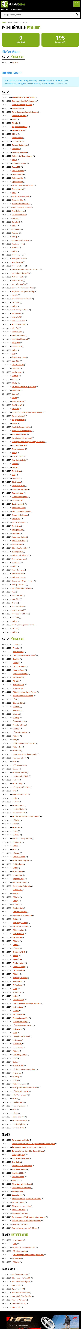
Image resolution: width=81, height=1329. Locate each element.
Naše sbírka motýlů (20, 1121)
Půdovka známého (19, 1084)
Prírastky (16, 644)
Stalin (15, 1033)
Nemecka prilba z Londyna (22, 431)
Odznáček (16, 303)
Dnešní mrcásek (18, 504)
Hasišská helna (18, 809)
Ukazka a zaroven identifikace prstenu (27, 1003)
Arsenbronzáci (17, 262)
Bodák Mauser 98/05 (20, 1274)
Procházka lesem (18, 266)
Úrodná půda (17, 875)
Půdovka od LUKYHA (20, 1091)
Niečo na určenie (18, 335)
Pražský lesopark (18, 211)
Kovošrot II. (17, 992)
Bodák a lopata (18, 864)
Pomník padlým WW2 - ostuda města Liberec (28, 1217)
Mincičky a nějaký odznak (21, 588)
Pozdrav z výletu (18, 244)
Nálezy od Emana (18, 577)
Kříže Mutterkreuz (19, 765)
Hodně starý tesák (19, 758)
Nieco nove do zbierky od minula (25, 754)
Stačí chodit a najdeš (20, 548)
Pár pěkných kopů (18, 324)
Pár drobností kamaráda (21, 273)
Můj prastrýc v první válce (21, 1206)
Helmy (15, 831)
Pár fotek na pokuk (20, 1251)
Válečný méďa (17, 1191)
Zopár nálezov (17, 596)
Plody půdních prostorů (21, 1036)
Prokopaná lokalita (19, 259)
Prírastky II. (17, 842)
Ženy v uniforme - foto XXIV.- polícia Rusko (27, 1147)
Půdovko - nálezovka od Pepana (24, 692)
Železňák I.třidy (18, 685)
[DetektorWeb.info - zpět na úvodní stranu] (16, 4)
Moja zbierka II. (18, 934)
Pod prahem (16, 229)
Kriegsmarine (18, 688)
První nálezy (16, 471)
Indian (15, 996)
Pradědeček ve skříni (20, 1018)
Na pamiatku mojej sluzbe (22, 915)
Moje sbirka (17, 710)
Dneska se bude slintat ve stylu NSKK (26, 270)
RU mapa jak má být (20, 1022)
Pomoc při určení (18, 416)
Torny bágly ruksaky (20, 923)
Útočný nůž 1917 (19, 721)
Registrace (17, 10)
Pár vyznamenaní (19, 666)
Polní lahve (17, 827)
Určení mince (17, 500)
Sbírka (15, 945)
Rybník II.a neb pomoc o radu (22, 185)
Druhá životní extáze (19, 152)
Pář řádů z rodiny (18, 1202)
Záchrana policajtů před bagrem (23, 101)
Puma (15, 989)
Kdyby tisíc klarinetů (19, 537)
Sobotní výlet (17, 332)
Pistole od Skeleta (18, 522)
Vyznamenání (18, 677)
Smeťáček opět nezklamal (21, 299)
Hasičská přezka (19, 1124)
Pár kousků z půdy (19, 882)
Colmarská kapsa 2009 (20, 1158)
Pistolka (15, 123)
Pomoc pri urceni (19, 857)
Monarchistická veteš (21, 795)
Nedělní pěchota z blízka (21, 427)
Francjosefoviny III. (19, 163)
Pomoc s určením (18, 321)
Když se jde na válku (19, 434)
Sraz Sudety (16, 1162)
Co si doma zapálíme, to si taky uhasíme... (27, 412)
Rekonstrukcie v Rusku (20, 1140)
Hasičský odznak (18, 570)
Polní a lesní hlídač (20, 912)
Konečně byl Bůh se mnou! (22, 438)
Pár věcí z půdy (18, 970)
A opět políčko (17, 552)
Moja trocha (17, 1040)
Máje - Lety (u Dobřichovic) (22, 1184)
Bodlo (15, 849)
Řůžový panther (18, 930)
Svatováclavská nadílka (20, 204)
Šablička (16, 659)
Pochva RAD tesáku (19, 1300)
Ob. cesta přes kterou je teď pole (24, 387)
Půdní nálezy (17, 747)
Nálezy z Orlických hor (20, 555)
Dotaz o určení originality (22, 886)
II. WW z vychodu (18, 456)
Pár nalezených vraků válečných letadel (26, 1221)
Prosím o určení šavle (21, 776)
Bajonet (16, 893)
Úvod (4, 22)
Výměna (16, 714)
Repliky (15, 901)
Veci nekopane (18, 1014)
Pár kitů (16, 681)
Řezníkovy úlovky (18, 486)
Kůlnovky (16, 853)
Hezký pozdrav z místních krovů (24, 655)
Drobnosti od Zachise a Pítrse (23, 288)
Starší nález (16, 482)
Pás (13, 592)
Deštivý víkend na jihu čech (22, 105)
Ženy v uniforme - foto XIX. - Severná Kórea (28, 1151)
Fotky (15, 740)
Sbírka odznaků (18, 1117)
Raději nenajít (17, 405)
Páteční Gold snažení (20, 339)
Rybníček (15, 233)
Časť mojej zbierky (19, 1055)
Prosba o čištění (18, 171)
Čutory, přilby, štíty (18, 1155)
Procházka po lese (19, 559)
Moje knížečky (18, 1007)
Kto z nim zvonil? (19, 813)
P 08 (13, 475)
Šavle (15, 762)
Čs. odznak (16, 222)
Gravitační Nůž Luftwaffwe (22, 1296)
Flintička (15, 248)
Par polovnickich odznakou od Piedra (26, 816)
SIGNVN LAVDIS (19, 952)
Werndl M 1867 (18, 1066)
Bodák (15, 846)
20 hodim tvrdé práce (20, 497)
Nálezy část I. (17, 108)
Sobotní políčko (17, 141)
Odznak (15, 394)
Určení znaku (17, 346)
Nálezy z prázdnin (18, 277)
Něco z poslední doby (20, 515)
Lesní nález (16, 390)
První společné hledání (20, 614)
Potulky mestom (18, 1177)
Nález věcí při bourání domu (22, 156)
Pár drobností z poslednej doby (24, 1069)
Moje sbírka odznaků (19, 127)
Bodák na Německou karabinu (24, 743)
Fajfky (15, 868)
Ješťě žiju (15, 368)
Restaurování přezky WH (21, 1282)
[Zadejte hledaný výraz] (40, 15)
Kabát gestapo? (18, 670)
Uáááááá (15, 618)
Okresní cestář (17, 174)
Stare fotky (17, 1258)
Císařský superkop (19, 215)
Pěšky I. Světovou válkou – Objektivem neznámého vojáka (33, 1144)
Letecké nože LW (18, 130)
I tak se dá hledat (18, 607)
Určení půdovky (18, 1128)
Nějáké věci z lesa (18, 541)
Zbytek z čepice (18, 365)
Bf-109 (15, 1058)
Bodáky (15, 919)
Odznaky (15, 218)
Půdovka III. (17, 890)
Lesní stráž (16, 563)
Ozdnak (15, 464)
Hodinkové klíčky (18, 1173)
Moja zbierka (17, 981)
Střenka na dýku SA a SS (21, 1278)
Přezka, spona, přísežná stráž (23, 625)
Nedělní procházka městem (23, 696)
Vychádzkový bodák (20, 674)
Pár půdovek (17, 937)
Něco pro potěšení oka (21, 787)
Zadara (15, 956)
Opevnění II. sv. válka (20, 1224)
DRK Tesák (16, 1285)
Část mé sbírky (18, 703)
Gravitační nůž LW (18, 1304)
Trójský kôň (16, 317)
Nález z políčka (17, 178)
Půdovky (16, 718)
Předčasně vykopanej (20, 489)
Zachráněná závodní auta (21, 1188)
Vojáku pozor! (17, 372)
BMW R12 (15, 1180)
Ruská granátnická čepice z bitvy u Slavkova (28, 442)
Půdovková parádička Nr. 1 (22, 1025)
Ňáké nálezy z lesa (19, 357)
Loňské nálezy (17, 138)
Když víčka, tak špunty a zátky (23, 292)
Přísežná (15, 328)
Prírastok (16, 707)
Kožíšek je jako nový (20, 978)
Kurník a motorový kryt (21, 860)
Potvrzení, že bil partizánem (22, 1166)
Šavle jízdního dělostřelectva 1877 (25, 1088)
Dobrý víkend (17, 1047)
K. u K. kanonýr (18, 1240)
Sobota (14, 379)
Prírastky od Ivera (19, 725)
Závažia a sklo (18, 652)
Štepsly (15, 295)
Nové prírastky (17, 530)
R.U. (13, 354)
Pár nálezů (16, 149)
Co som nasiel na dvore (20, 240)
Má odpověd (16, 313)
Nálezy (14, 160)
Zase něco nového (19, 284)
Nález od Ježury (18, 401)
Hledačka (15, 409)
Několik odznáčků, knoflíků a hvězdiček (26, 1199)
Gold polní (15, 478)
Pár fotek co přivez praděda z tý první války (28, 1255)
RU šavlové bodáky (20, 773)
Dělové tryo (16, 519)
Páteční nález (17, 544)
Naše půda (17, 959)
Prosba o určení (18, 255)
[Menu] (76, 4)
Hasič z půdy (17, 784)
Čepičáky (16, 769)
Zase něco (17, 751)
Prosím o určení (18, 189)
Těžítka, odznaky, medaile (22, 838)
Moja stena (17, 1073)
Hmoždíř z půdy (18, 1000)
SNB (14, 791)
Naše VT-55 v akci (18, 1210)
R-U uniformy (17, 985)
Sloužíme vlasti (18, 1102)
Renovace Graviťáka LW (21, 1293)
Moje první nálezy (18, 420)
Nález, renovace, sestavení (22, 207)
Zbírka (15, 62)
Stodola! (16, 1011)
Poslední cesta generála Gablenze (24, 1228)
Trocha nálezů (17, 281)
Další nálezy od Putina (20, 310)
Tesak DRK (16, 167)
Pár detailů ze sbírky (19, 116)
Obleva (14, 134)
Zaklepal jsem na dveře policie (23, 97)
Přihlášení (5, 10)
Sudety (15, 1080)
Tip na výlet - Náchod (20, 1213)
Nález (14, 119)
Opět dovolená (17, 182)
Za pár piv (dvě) (18, 879)
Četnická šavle (18, 908)
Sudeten (15, 376)
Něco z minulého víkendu (21, 511)
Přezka (14, 383)
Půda (15, 699)
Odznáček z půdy (19, 967)
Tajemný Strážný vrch (20, 145)
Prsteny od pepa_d (19, 449)
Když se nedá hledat (19, 1169)
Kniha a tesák (18, 871)
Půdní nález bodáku (20, 732)
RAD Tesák (16, 1307)
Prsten (14, 398)
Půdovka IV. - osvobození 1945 (24, 1247)
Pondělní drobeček (19, 445)
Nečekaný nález (18, 574)
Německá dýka (17, 200)
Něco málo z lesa (18, 508)
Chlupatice (16, 343)
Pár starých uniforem (20, 926)
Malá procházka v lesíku (21, 196)
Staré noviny (17, 1044)
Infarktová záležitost (20, 1095)
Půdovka (16, 736)
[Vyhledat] (77, 15)
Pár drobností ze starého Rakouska (25, 112)
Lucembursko (17, 1195)
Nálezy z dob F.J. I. (19, 585)
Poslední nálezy (18, 493)
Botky (15, 798)
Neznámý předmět (19, 460)
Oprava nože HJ (18, 1289)
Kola (14, 1110)
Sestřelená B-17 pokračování (22, 581)
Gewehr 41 (16, 533)
